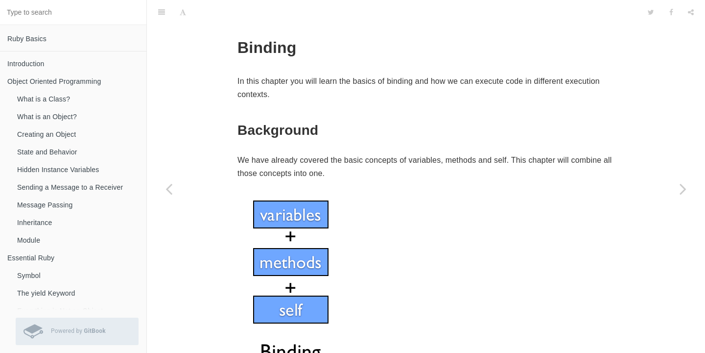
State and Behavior (47, 152)
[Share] (691, 12)
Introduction (26, 64)
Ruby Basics (27, 39)
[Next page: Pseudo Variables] (683, 189)
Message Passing (45, 205)
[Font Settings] (182, 12)
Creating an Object (46, 134)
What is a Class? (43, 99)
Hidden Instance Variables (58, 170)
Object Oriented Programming (54, 81)
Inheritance (34, 223)
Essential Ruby (30, 258)
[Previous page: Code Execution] (169, 189)
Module (28, 240)
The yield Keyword (46, 293)
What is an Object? (47, 117)
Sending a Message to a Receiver (70, 187)
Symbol (29, 275)
